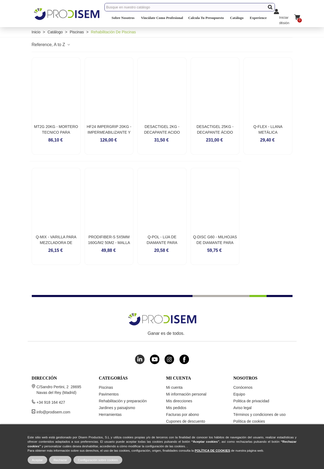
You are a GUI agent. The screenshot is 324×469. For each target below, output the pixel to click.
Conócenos (243, 387)
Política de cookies (249, 421)
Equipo (239, 394)
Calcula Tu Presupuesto (206, 18)
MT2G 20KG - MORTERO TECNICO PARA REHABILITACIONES (56, 132)
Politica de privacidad (251, 401)
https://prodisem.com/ (44, 433)
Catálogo (236, 18)
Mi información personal (186, 394)
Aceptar (37, 460)
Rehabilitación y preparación (123, 401)
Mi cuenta (174, 387)
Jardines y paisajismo (117, 408)
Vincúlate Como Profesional (162, 18)
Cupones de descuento (185, 421)
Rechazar (60, 460)
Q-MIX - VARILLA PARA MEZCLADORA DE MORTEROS (56, 242)
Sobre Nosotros (123, 18)
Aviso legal (242, 408)
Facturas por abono (182, 414)
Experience (258, 18)
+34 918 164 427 (51, 402)
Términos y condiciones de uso (259, 414)
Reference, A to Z (51, 44)
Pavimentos (109, 394)
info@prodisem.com (53, 412)
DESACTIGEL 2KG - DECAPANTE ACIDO (162, 129)
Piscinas (106, 387)
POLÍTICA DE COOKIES (212, 450)
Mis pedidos (176, 408)
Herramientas (110, 414)
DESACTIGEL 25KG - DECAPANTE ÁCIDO (215, 129)
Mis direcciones (179, 401)
